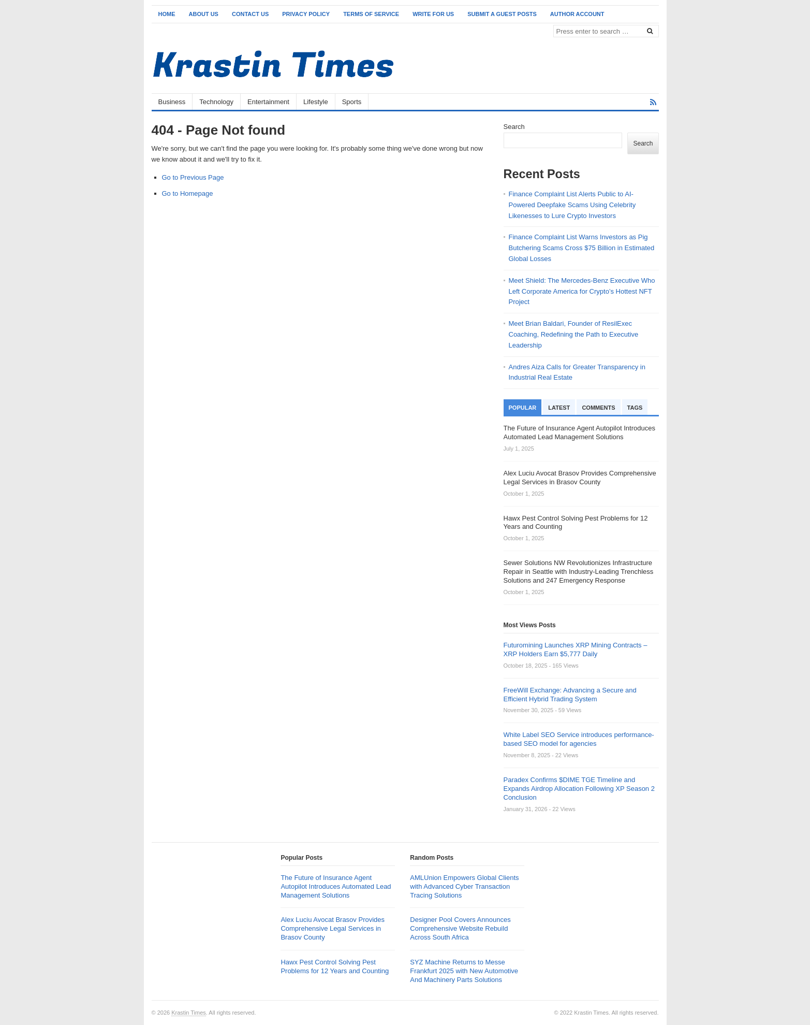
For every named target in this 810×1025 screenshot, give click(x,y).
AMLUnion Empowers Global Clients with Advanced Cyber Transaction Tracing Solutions (464, 886)
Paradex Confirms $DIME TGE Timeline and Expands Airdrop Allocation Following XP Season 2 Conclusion (579, 788)
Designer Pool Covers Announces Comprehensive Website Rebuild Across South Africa (460, 928)
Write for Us (433, 14)
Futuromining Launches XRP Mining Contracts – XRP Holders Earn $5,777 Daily (575, 649)
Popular (523, 408)
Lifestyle (315, 102)
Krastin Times (188, 1012)
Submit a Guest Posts (502, 14)
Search (514, 127)
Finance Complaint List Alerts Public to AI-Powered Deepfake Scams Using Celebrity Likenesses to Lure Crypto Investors (572, 205)
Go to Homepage (187, 193)
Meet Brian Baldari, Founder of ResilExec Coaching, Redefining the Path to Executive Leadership (574, 334)
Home (166, 14)
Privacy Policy (306, 14)
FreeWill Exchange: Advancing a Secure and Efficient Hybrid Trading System (570, 694)
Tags (635, 408)
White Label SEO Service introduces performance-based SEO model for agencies (579, 739)
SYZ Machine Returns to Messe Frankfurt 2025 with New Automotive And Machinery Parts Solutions (464, 971)
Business (172, 102)
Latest (559, 408)
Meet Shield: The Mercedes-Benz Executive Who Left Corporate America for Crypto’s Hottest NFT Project (582, 291)
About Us (203, 14)
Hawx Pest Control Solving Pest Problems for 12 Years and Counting (335, 966)
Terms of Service (371, 14)
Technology (216, 102)
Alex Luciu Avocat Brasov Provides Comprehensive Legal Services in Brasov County (333, 928)
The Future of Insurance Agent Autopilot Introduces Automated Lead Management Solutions (336, 886)
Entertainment (268, 102)
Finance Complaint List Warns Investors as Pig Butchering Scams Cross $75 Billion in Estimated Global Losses (582, 248)
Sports (352, 102)
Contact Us (250, 14)
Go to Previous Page (193, 177)
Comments (598, 408)
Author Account (577, 14)
